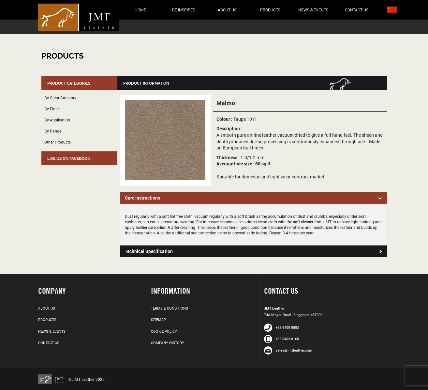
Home (140, 9)
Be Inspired (183, 9)
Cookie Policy (164, 331)
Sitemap (158, 319)
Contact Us (356, 9)
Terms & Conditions (169, 308)
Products (270, 9)
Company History (167, 342)
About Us (227, 9)
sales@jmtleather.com (288, 350)
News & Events (313, 9)
